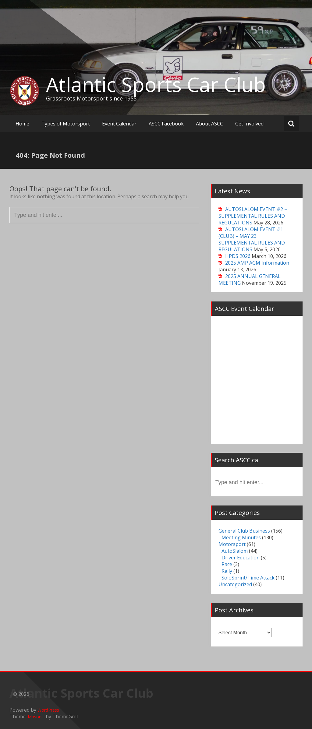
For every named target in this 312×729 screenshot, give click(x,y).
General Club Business (244, 530)
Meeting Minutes (241, 537)
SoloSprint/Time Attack (248, 577)
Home (22, 123)
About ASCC (209, 123)
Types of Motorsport (65, 123)
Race (227, 564)
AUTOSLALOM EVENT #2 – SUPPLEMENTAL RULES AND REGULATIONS (252, 216)
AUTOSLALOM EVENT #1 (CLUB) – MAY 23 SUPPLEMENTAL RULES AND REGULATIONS (251, 239)
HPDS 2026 (237, 256)
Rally (227, 571)
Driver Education (241, 557)
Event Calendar (119, 123)
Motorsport (232, 544)
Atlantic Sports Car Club (156, 84)
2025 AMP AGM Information (257, 262)
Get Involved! (249, 123)
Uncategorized (235, 584)
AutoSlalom (235, 551)
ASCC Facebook (166, 123)
